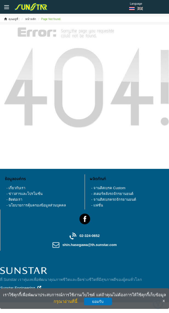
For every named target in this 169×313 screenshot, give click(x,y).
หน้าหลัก (30, 19)
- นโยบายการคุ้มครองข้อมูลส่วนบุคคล (36, 205)
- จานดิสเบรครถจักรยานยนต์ (113, 199)
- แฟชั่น (97, 205)
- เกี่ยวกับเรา (15, 188)
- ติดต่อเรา (14, 199)
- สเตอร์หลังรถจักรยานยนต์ (112, 194)
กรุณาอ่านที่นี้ (65, 301)
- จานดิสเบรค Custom (108, 188)
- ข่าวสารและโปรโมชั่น (24, 194)
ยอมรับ (98, 301)
